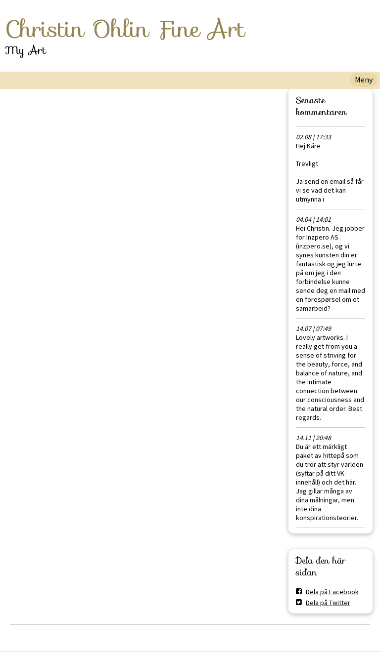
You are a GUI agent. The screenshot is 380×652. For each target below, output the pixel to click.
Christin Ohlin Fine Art (125, 29)
